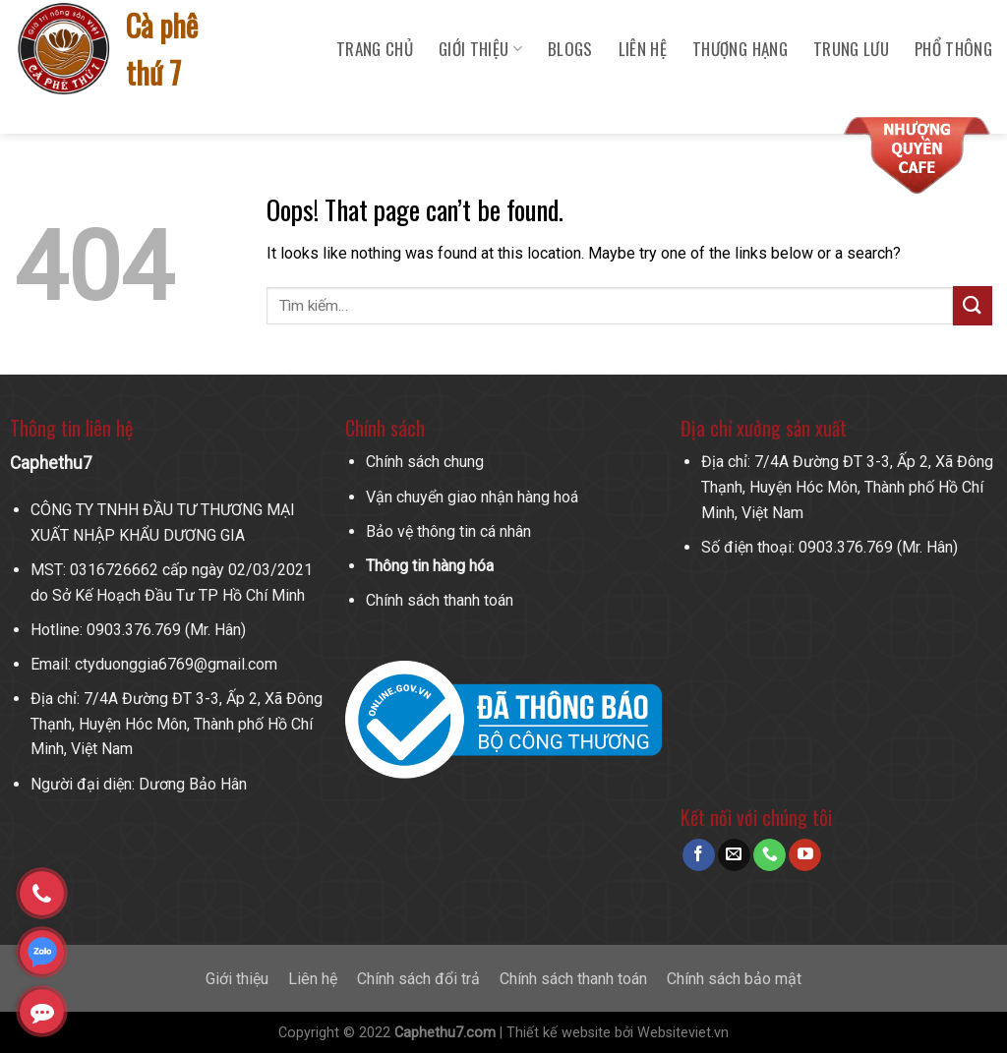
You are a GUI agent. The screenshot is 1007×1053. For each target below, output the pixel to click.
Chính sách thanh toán (439, 600)
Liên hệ (643, 48)
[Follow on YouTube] (805, 855)
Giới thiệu (237, 978)
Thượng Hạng (740, 48)
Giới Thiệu (480, 48)
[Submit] (972, 305)
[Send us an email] (734, 855)
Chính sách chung (425, 461)
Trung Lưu (851, 48)
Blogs (570, 48)
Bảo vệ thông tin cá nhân (448, 531)
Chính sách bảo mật (734, 978)
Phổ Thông (953, 48)
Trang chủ (374, 48)
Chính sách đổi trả (418, 978)
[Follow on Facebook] (698, 855)
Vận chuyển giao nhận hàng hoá (472, 497)
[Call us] (769, 855)
